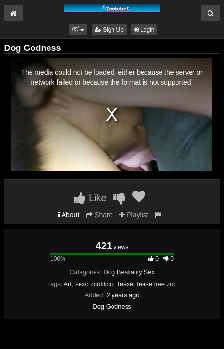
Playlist (133, 215)
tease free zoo (156, 283)
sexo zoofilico (94, 283)
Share (99, 215)
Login (144, 29)
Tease (124, 283)
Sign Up (109, 29)
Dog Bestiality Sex (129, 272)
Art (68, 283)
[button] (78, 29)
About (69, 215)
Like (90, 197)
